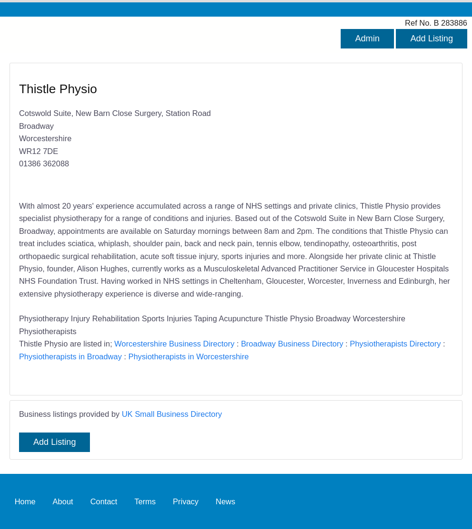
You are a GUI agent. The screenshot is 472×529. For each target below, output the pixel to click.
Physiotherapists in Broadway (70, 356)
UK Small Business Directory (172, 414)
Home (25, 501)
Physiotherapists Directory (395, 343)
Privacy (185, 501)
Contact (104, 501)
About (63, 501)
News (225, 501)
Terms (145, 501)
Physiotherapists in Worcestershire (188, 356)
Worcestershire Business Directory (174, 343)
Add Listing (431, 38)
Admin (367, 38)
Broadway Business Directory (292, 343)
